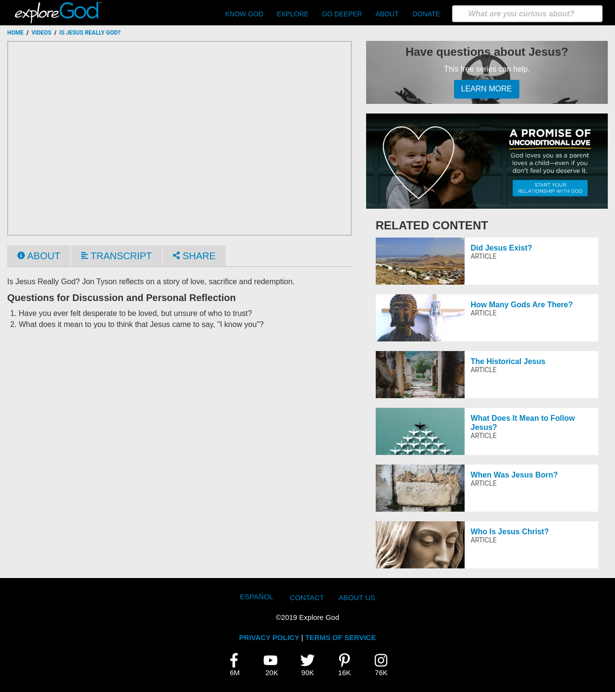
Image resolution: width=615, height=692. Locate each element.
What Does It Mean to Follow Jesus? (522, 422)
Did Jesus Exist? (501, 248)
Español (256, 596)
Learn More (486, 89)
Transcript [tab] (116, 256)
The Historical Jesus (507, 361)
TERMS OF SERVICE (340, 637)
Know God (244, 14)
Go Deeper (342, 14)
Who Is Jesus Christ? (509, 532)
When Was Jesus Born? (514, 475)
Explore (292, 14)
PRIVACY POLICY (269, 637)
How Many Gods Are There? (521, 305)
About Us (356, 597)
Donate (426, 14)
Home (15, 32)
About (386, 14)
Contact (307, 597)
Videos (41, 32)
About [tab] (38, 256)
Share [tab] (194, 256)
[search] (527, 13)
